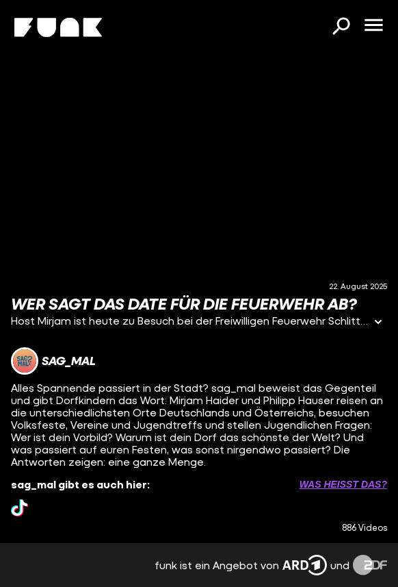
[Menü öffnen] (373, 26)
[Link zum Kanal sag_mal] (53, 361)
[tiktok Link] (19, 507)
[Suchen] (340, 27)
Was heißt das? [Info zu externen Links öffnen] (343, 484)
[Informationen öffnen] (378, 323)
